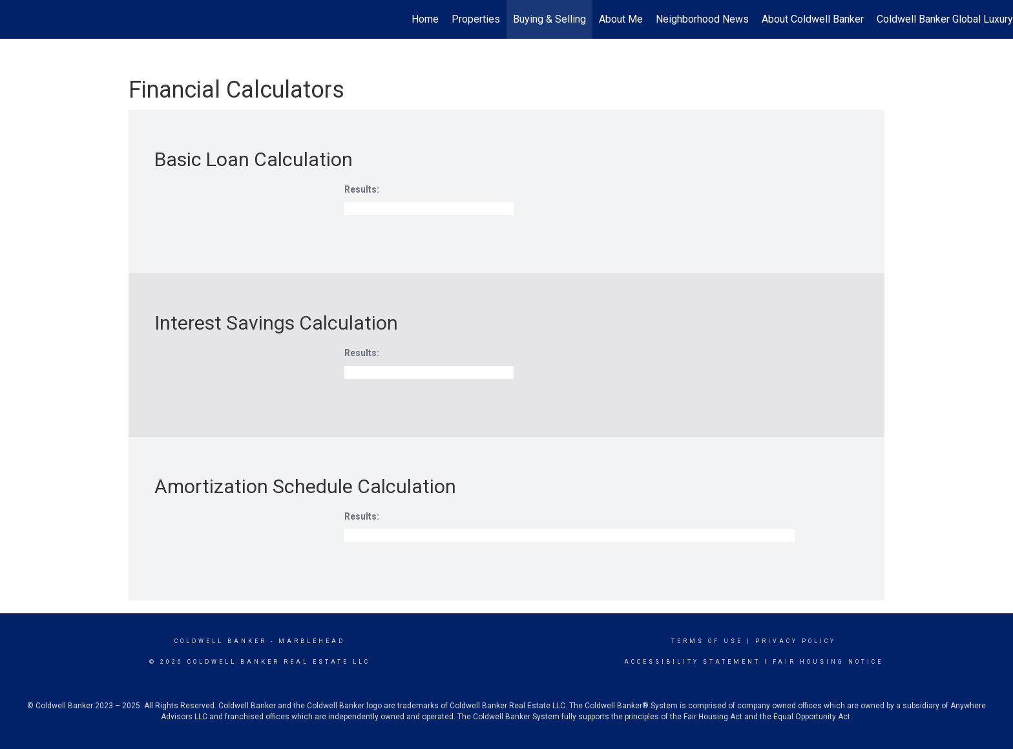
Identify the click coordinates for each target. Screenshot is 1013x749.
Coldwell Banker (220, 641)
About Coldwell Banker (813, 19)
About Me (621, 19)
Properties (476, 19)
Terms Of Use (707, 641)
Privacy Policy (795, 641)
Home (425, 19)
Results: (361, 189)
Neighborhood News (702, 19)
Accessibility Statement (692, 662)
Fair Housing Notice (828, 662)
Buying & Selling (549, 19)
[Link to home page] (16, 19)
